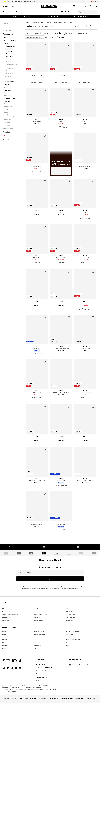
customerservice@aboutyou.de (31, 597)
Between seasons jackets (9, 692)
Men (13, 6)
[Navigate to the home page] (49, 6)
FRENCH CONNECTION (73, 709)
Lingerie (4, 680)
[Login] (79, 6)
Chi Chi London (70, 703)
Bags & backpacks (46, 22)
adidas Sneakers (39, 675)
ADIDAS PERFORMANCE (73, 700)
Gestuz (4, 714)
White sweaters (7, 677)
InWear (4, 717)
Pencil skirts (37, 686)
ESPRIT (4, 709)
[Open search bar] (79, 12)
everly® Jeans (6, 689)
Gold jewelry (70, 689)
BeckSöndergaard (39, 703)
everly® (4, 700)
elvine (36, 709)
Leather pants (70, 686)
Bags (55, 22)
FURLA (70, 22)
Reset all (60, 37)
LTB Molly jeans (70, 683)
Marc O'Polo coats (71, 675)
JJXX (35, 717)
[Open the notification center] (85, 6)
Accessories (35, 22)
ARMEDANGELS (39, 700)
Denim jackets (6, 686)
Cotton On (5, 706)
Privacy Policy (21, 595)
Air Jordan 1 (5, 675)
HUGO (4, 703)
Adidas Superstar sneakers (10, 683)
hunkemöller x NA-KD (40, 714)
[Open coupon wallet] (74, 6)
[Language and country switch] (93, 1)
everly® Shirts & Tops (40, 683)
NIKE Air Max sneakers (72, 680)
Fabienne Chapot (39, 711)
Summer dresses (39, 692)
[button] (79, 25)
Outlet (6, 1)
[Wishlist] (90, 6)
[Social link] (4, 797)
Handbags (62, 22)
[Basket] (96, 6)
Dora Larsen (38, 706)
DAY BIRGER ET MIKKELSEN (74, 706)
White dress (69, 677)
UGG (3, 711)
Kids (19, 6)
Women (5, 6)
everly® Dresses (39, 689)
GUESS (68, 711)
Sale (38, 33)
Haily (67, 714)
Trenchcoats (38, 680)
